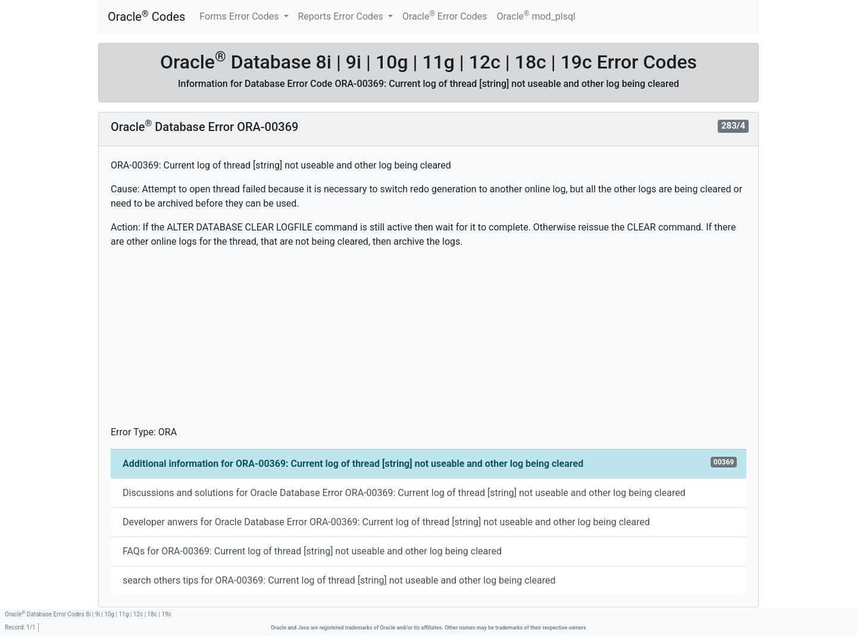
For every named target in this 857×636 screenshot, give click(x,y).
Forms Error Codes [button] (240, 16)
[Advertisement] (428, 341)
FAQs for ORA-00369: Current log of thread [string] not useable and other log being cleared (312, 551)
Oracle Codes (146, 16)
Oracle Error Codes (444, 16)
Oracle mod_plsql (535, 16)
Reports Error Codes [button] (342, 16)
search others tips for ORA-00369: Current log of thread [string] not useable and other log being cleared (339, 580)
